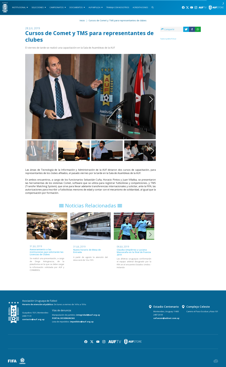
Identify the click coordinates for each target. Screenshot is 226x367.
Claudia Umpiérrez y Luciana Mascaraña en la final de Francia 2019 (134, 252)
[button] (146, 92)
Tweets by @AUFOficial (168, 39)
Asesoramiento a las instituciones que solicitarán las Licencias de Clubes (46, 252)
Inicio (82, 20)
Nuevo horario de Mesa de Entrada (87, 251)
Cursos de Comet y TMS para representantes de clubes (117, 20)
